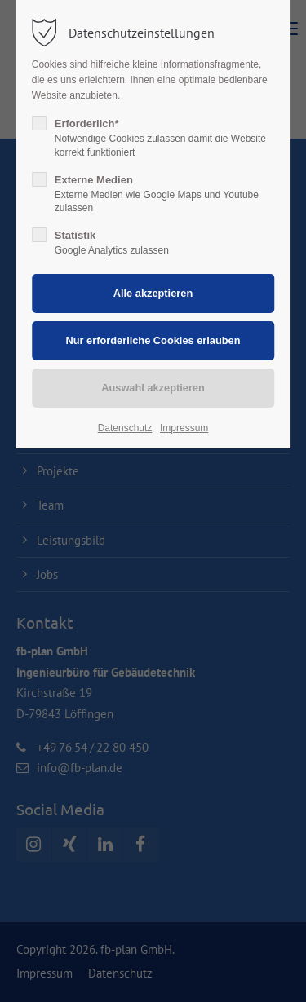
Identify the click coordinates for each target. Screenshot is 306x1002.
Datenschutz (125, 428)
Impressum (184, 428)
